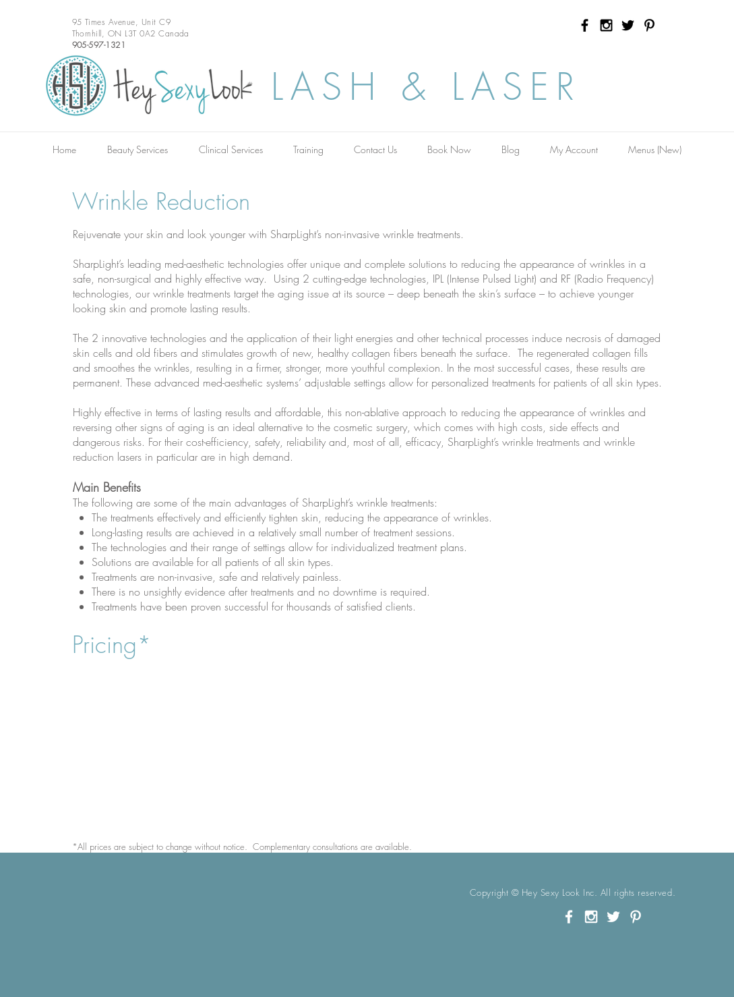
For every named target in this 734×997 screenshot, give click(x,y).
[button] (137, 150)
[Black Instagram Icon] (606, 25)
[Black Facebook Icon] (584, 25)
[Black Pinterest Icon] (649, 25)
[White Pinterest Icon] (635, 916)
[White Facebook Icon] (569, 916)
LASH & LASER (426, 86)
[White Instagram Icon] (591, 916)
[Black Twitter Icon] (627, 25)
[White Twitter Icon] (613, 916)
